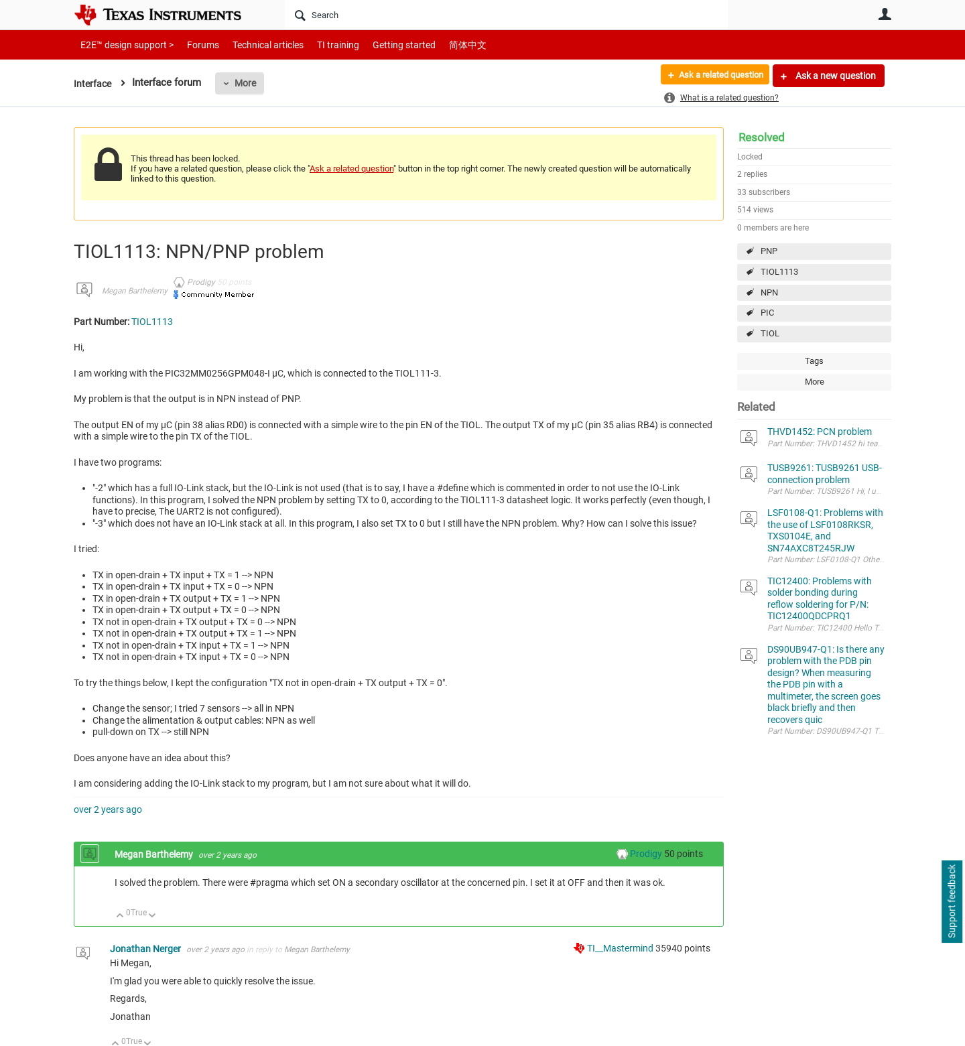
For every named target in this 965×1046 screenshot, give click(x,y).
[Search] (506, 14)
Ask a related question (715, 75)
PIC (767, 313)
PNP (769, 251)
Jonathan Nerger (146, 948)
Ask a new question (834, 75)
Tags (814, 361)
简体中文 (439, 45)
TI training (320, 45)
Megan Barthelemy (135, 291)
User (884, 14)
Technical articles (253, 45)
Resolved (761, 137)
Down (152, 916)
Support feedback (951, 902)
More (247, 83)
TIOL (770, 333)
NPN (769, 292)
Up (120, 916)
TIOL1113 (779, 272)
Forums (192, 45)
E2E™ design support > (122, 45)
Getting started (380, 45)
